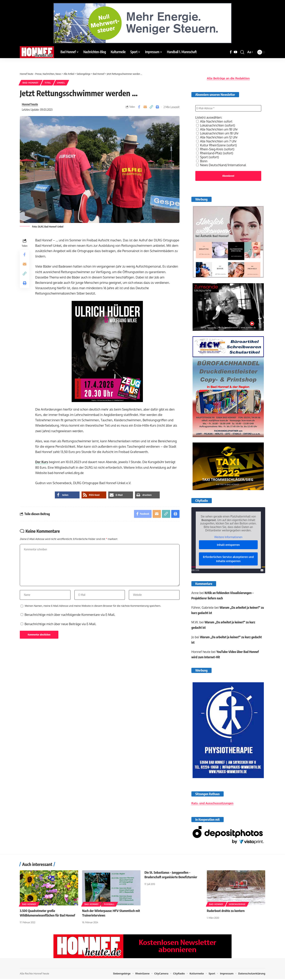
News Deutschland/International (221, 165)
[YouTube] (235, 52)
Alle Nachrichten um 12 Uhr (217, 137)
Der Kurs (41, 462)
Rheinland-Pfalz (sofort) (215, 153)
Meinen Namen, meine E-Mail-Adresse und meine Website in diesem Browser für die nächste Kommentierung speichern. (93, 605)
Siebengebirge (237, 904)
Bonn (202, 161)
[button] (242, 52)
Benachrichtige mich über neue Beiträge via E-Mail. (60, 624)
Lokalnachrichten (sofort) (215, 125)
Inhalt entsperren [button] (228, 544)
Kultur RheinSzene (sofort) (216, 145)
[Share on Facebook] (139, 107)
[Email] (145, 107)
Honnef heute (30, 104)
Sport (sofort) (207, 157)
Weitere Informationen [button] (228, 536)
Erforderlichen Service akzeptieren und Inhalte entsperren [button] (228, 558)
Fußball (109, 904)
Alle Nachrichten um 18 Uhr (217, 129)
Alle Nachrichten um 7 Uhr (216, 141)
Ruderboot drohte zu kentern (226, 911)
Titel (48, 82)
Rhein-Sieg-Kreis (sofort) (215, 149)
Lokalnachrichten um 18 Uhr (217, 133)
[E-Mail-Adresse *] (228, 108)
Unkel (61, 82)
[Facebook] (231, 52)
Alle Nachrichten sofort (214, 121)
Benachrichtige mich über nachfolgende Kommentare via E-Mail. (70, 615)
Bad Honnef (31, 82)
